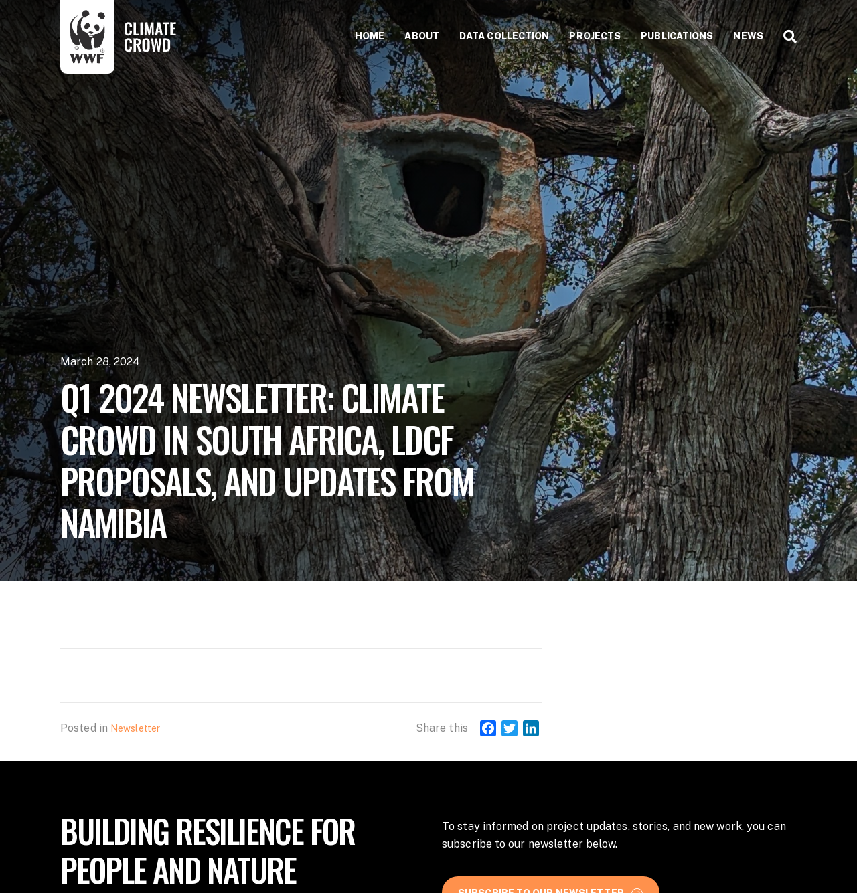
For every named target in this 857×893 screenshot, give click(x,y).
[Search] (785, 36)
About (421, 36)
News (748, 36)
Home (369, 36)
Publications (677, 36)
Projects (595, 36)
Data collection (504, 36)
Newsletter (135, 728)
